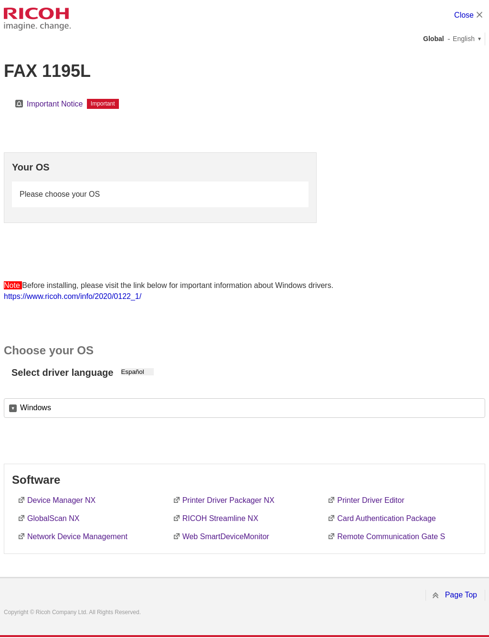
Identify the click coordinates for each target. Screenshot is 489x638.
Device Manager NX (61, 500)
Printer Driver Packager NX (228, 500)
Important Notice (55, 104)
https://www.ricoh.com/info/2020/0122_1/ (72, 296)
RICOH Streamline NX (220, 518)
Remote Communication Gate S (391, 536)
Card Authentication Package (386, 518)
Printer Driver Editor (370, 500)
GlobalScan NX (53, 518)
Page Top (461, 595)
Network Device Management (77, 536)
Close (464, 15)
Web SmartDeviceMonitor (225, 536)
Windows (35, 408)
